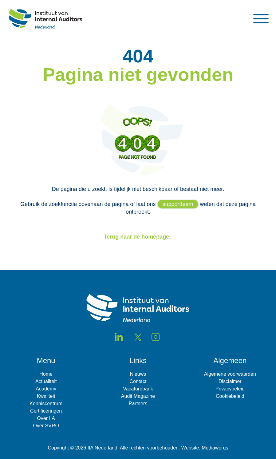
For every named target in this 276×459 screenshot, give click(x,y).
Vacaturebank (138, 388)
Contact (137, 381)
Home (46, 374)
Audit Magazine (138, 396)
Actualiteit (46, 381)
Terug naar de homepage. (138, 237)
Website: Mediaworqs (204, 447)
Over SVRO (46, 425)
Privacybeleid (230, 388)
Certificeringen (46, 410)
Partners (138, 403)
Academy (46, 388)
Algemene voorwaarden (230, 374)
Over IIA (46, 418)
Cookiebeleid (230, 396)
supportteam (178, 204)
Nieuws (138, 374)
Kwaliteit (46, 396)
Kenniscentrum (46, 403)
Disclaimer (230, 381)
